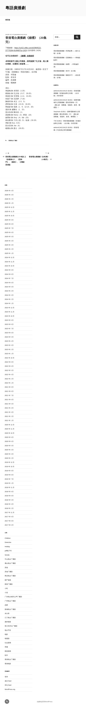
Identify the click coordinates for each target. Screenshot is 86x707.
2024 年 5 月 (9, 287)
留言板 (7, 20)
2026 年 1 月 (9, 203)
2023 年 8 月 (9, 324)
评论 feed (8, 685)
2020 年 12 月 (9, 425)
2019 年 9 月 (9, 471)
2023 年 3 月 (9, 345)
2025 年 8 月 (9, 224)
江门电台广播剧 (10, 617)
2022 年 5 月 (9, 370)
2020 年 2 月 (9, 458)
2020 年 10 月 (9, 433)
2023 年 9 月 (9, 320)
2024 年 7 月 (9, 278)
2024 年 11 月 (9, 262)
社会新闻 (8, 643)
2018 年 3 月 (9, 504)
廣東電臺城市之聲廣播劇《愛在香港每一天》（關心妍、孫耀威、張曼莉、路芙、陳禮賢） (67, 114)
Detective (8, 542)
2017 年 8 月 (9, 521)
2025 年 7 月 (9, 228)
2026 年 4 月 (9, 191)
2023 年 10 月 (9, 316)
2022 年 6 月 (9, 366)
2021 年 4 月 (9, 408)
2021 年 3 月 (9, 412)
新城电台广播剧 (10, 609)
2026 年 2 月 (9, 199)
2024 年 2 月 (9, 299)
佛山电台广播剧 (10, 563)
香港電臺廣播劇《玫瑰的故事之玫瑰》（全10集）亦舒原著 (67, 93)
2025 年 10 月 (9, 216)
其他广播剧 (9, 572)
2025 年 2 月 (9, 249)
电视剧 (7, 638)
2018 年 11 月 (9, 487)
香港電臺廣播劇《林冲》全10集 (65, 71)
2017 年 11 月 (9, 512)
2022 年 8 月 (9, 362)
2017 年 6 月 (9, 525)
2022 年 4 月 (9, 374)
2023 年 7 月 (9, 328)
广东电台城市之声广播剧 (13, 597)
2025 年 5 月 (9, 236)
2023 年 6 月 (9, 333)
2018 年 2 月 (9, 508)
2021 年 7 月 (9, 395)
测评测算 (8, 622)
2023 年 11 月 (9, 312)
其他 (6, 567)
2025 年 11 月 (9, 211)
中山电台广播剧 (10, 559)
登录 (6, 677)
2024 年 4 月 (9, 291)
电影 (6, 634)
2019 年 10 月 (9, 466)
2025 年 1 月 (9, 253)
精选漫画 (8, 651)
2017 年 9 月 (9, 517)
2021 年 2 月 (9, 416)
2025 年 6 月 (9, 232)
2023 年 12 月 (9, 308)
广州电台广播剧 (10, 601)
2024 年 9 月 (9, 270)
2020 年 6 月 (9, 441)
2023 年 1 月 (9, 354)
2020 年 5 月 (9, 446)
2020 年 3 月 (9, 454)
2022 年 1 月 (9, 383)
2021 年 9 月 (9, 387)
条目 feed (8, 681)
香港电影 (8, 664)
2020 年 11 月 (9, 429)
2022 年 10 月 (9, 358)
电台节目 (8, 630)
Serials (7, 555)
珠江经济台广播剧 (11, 626)
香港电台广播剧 (13, 140)
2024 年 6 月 (9, 283)
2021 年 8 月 (9, 391)
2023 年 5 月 (9, 337)
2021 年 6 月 (9, 399)
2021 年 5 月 (9, 404)
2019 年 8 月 (9, 475)
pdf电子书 (8, 551)
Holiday (7, 546)
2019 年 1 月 (9, 483)
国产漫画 (8, 580)
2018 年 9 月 (9, 491)
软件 (6, 655)
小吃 (6, 588)
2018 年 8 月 (9, 496)
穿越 (6, 647)
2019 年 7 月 (9, 479)
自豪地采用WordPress (44, 702)
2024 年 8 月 (9, 274)
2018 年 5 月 (9, 500)
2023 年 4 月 (9, 341)
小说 (6, 592)
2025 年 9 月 (9, 220)
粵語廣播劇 (15, 8)
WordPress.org (10, 689)
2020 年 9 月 (9, 437)
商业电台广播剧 (10, 576)
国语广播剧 (9, 584)
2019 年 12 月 (9, 462)
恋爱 (6, 605)
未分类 (7, 613)
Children (8, 538)
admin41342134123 (21, 34)
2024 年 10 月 (9, 266)
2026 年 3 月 (9, 195)
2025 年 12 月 (9, 207)
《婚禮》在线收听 (27, 56)
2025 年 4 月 (9, 241)
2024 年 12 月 (9, 257)
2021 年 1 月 (9, 420)
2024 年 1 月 (9, 303)
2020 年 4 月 (9, 450)
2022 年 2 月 (9, 379)
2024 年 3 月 (9, 295)
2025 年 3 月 (9, 245)
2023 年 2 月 (9, 349)
